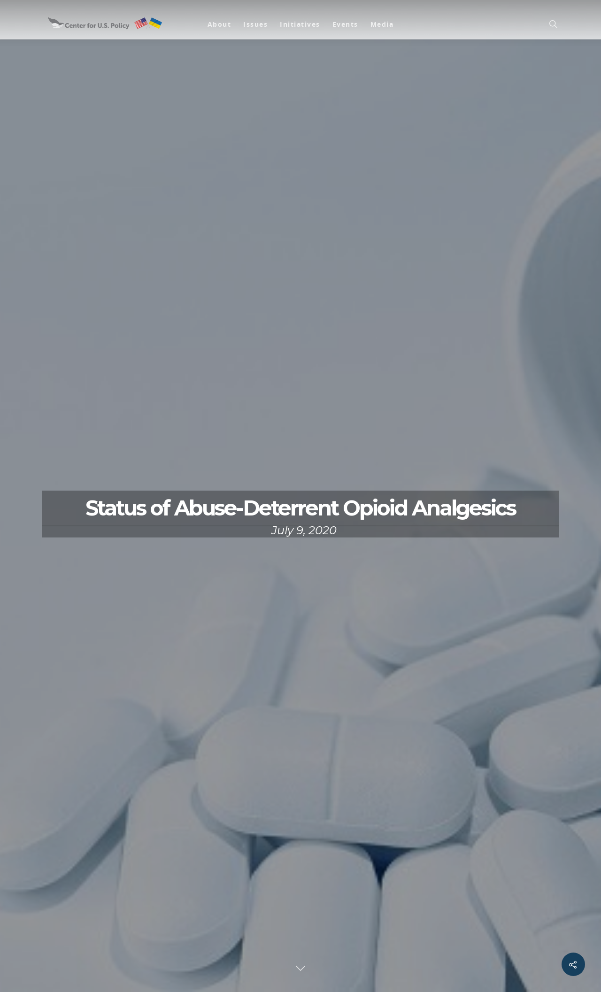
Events (345, 24)
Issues (255, 24)
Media (382, 24)
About (219, 24)
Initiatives (300, 24)
